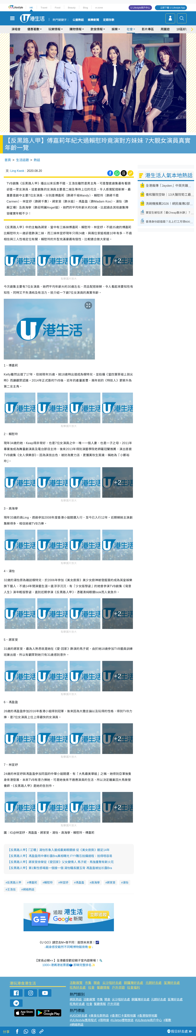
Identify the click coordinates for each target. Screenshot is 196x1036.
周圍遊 (165, 29)
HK (31, 7)
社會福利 (133, 987)
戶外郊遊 (118, 987)
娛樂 (115, 29)
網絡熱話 (28, 889)
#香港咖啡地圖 (147, 1015)
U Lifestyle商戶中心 (140, 7)
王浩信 (11, 889)
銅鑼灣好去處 (133, 983)
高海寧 (95, 882)
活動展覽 (76, 983)
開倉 (97, 983)
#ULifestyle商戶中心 (148, 1020)
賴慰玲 (48, 882)
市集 (88, 983)
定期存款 (108, 19)
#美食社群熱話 (99, 1015)
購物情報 (75, 29)
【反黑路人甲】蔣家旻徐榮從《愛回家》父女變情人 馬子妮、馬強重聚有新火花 (61, 862)
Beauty (71, 7)
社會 (130, 29)
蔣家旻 (111, 882)
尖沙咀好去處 (112, 983)
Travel (43, 7)
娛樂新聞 (93, 19)
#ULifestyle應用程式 (83, 1020)
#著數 (167, 1020)
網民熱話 (76, 999)
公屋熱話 (78, 19)
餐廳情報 (103, 987)
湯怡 (125, 882)
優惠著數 (33, 29)
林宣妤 (64, 882)
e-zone (99, 7)
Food (57, 7)
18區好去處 (184, 29)
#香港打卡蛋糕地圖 (123, 1015)
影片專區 (148, 29)
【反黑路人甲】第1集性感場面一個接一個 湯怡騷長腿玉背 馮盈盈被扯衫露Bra (60, 868)
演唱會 (16, 29)
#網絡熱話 (76, 1024)
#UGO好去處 (78, 1015)
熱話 (37, 160)
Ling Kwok (17, 170)
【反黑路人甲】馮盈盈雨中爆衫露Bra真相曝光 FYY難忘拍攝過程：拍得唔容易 (60, 856)
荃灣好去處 (172, 983)
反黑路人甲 (14, 882)
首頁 (8, 160)
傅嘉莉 (33, 882)
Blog (85, 7)
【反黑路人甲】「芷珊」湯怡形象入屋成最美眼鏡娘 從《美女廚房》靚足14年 (59, 850)
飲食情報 (97, 29)
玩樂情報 (54, 29)
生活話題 (22, 160)
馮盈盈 (80, 882)
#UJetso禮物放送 (122, 1020)
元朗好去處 (154, 983)
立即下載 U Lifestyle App (172, 7)
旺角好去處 (78, 987)
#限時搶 (103, 1020)
